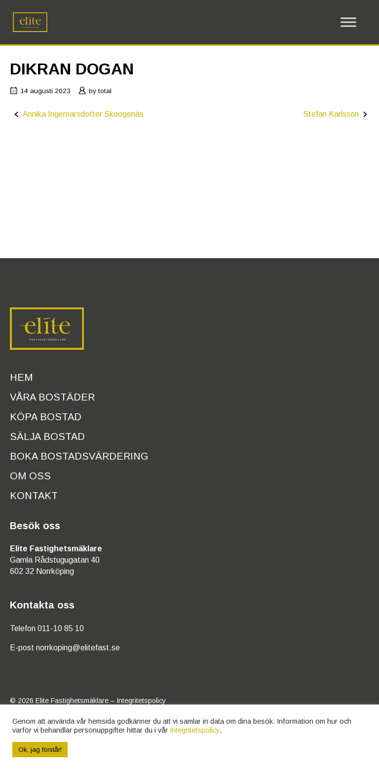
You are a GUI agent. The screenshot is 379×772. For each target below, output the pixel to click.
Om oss (30, 475)
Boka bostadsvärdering (79, 456)
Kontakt (34, 495)
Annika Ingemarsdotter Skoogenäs (83, 114)
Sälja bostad (47, 436)
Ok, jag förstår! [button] (40, 749)
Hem (21, 377)
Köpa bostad (45, 416)
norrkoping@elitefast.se (78, 647)
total (105, 91)
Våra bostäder (52, 397)
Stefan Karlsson (331, 114)
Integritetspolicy (141, 701)
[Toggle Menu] (348, 22)
